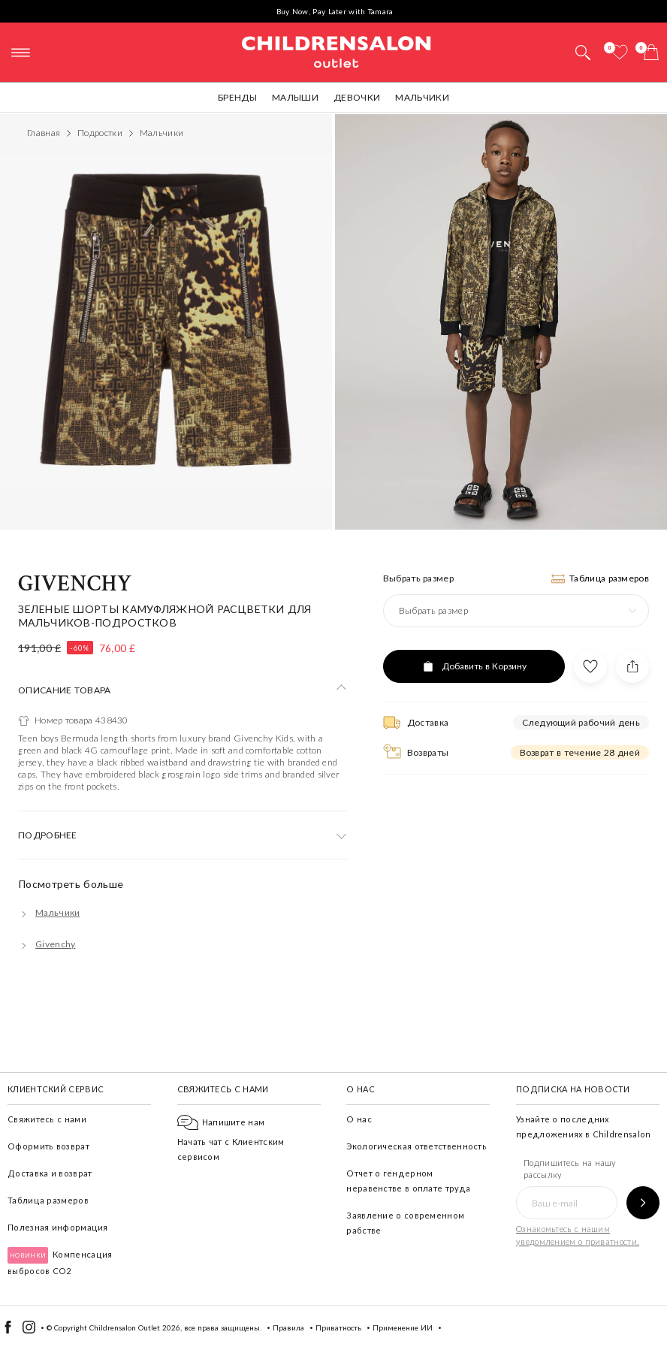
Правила (288, 1327)
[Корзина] (651, 52)
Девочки (357, 97)
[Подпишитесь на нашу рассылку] (642, 1202)
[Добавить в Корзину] (474, 666)
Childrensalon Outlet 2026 (134, 1327)
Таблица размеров (48, 1200)
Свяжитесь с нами (47, 1119)
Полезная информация (58, 1227)
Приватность (338, 1327)
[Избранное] (619, 52)
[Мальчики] (49, 912)
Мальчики (421, 97)
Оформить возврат (48, 1146)
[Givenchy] (46, 944)
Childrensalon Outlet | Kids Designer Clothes (336, 50)
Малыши (295, 97)
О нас (359, 1119)
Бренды (237, 97)
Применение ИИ (403, 1327)
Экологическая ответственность (416, 1146)
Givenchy (74, 584)
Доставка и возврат (50, 1173)
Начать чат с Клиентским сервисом (231, 1139)
